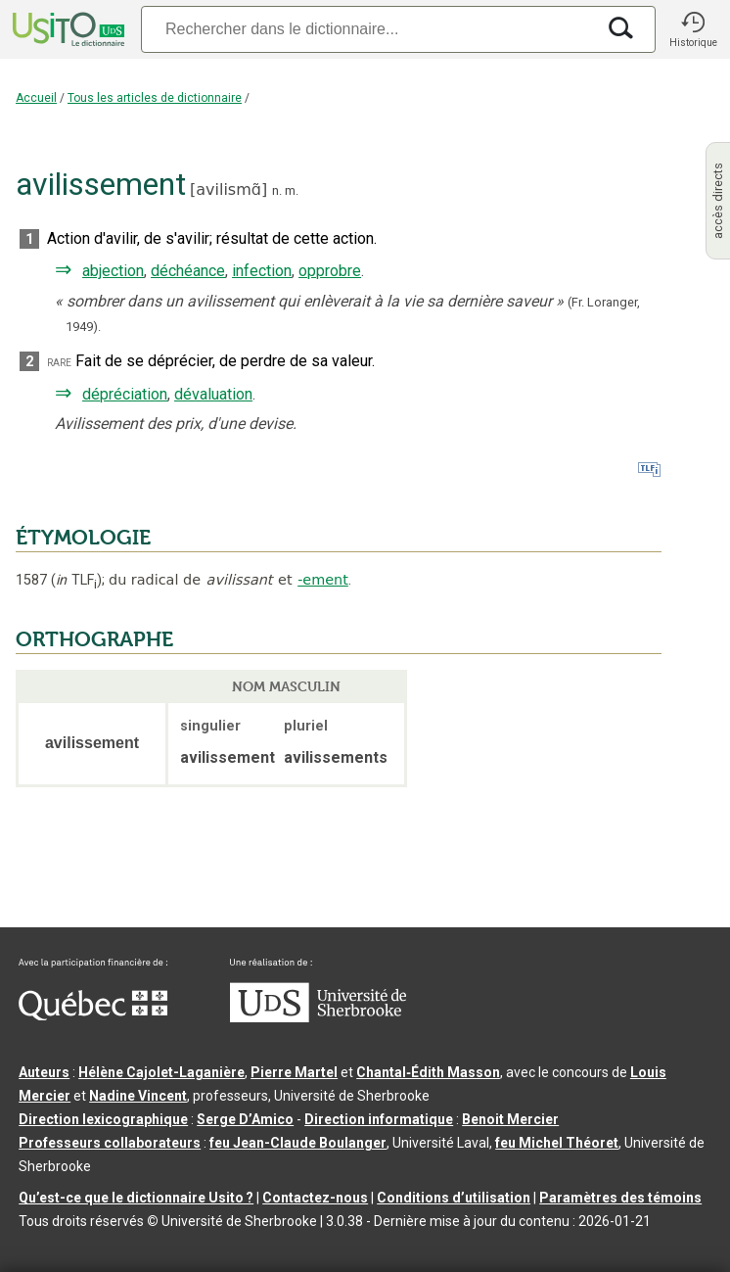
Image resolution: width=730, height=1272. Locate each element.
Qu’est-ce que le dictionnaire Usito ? (136, 1197)
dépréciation (124, 394)
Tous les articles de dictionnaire (155, 98)
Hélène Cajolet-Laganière (161, 1072)
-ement (322, 580)
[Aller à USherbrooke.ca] (318, 1017)
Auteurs (44, 1072)
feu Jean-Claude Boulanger (298, 1143)
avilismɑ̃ (228, 189)
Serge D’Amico (245, 1119)
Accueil (36, 98)
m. (291, 190)
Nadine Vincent (138, 1096)
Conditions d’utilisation (453, 1197)
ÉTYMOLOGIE (83, 537)
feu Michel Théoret (556, 1143)
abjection (113, 270)
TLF (76, 580)
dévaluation (213, 394)
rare (59, 361)
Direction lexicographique (103, 1119)
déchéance (188, 270)
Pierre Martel (294, 1072)
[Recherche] (368, 29)
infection (262, 270)
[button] (692, 29)
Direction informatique (378, 1119)
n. (277, 190)
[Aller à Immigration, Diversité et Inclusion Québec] (93, 1015)
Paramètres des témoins (620, 1197)
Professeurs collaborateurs (110, 1143)
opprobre (329, 270)
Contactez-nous (315, 1197)
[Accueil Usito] (66, 29)
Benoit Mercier (510, 1119)
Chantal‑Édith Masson (428, 1072)
